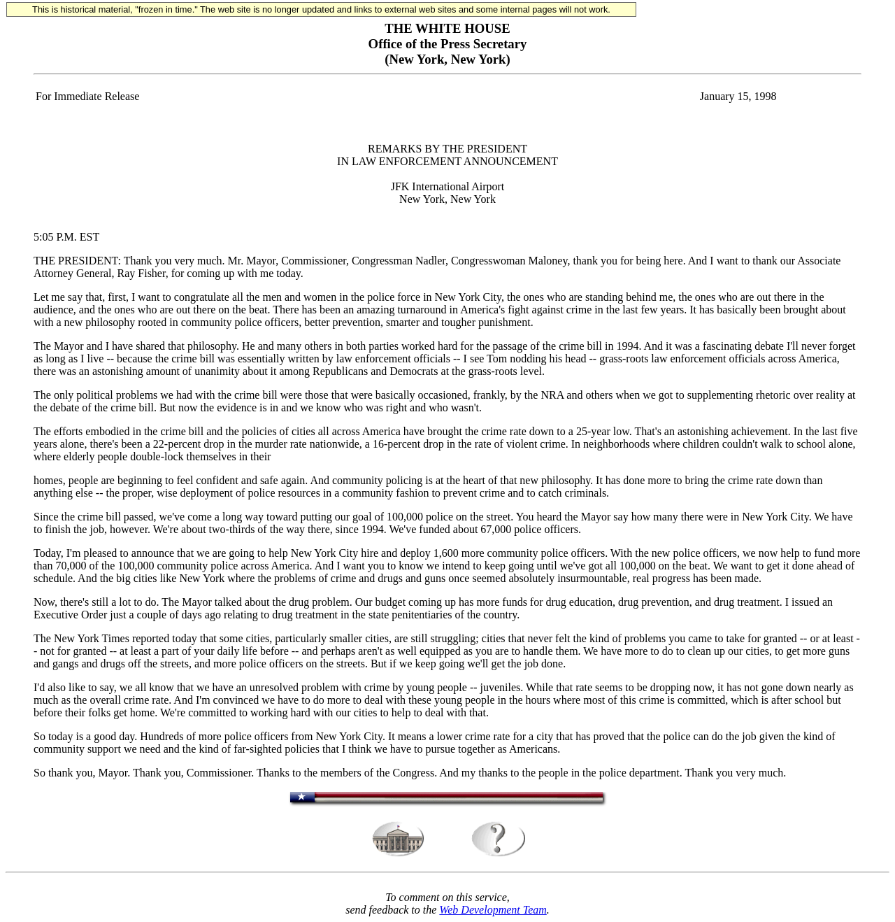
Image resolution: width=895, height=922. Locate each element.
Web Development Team (492, 910)
